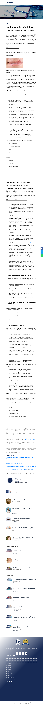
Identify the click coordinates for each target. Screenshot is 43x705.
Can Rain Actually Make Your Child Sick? (23, 567)
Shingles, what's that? (18, 559)
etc (24, 703)
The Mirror (31, 469)
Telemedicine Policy (11, 677)
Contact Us (9, 669)
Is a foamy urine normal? (18, 499)
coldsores (13, 473)
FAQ (8, 671)
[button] (35, 2)
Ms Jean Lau (18, 479)
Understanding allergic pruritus (21, 597)
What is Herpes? (17, 550)
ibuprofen (21, 244)
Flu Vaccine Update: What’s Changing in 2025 (24, 579)
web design (27, 703)
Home (9, 14)
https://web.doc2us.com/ (30, 439)
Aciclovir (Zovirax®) (21, 215)
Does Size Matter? (16, 491)
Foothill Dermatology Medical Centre (19, 469)
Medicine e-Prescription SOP (12, 679)
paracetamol (14, 244)
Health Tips (16, 14)
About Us (9, 659)
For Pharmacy (10, 661)
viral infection (18, 473)
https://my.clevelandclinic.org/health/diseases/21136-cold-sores (21, 466)
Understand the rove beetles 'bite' (21, 518)
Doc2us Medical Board (21, 482)
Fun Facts (9, 667)
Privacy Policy (10, 673)
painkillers (30, 242)
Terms (9, 675)
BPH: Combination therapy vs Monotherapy (24, 588)
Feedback (9, 665)
